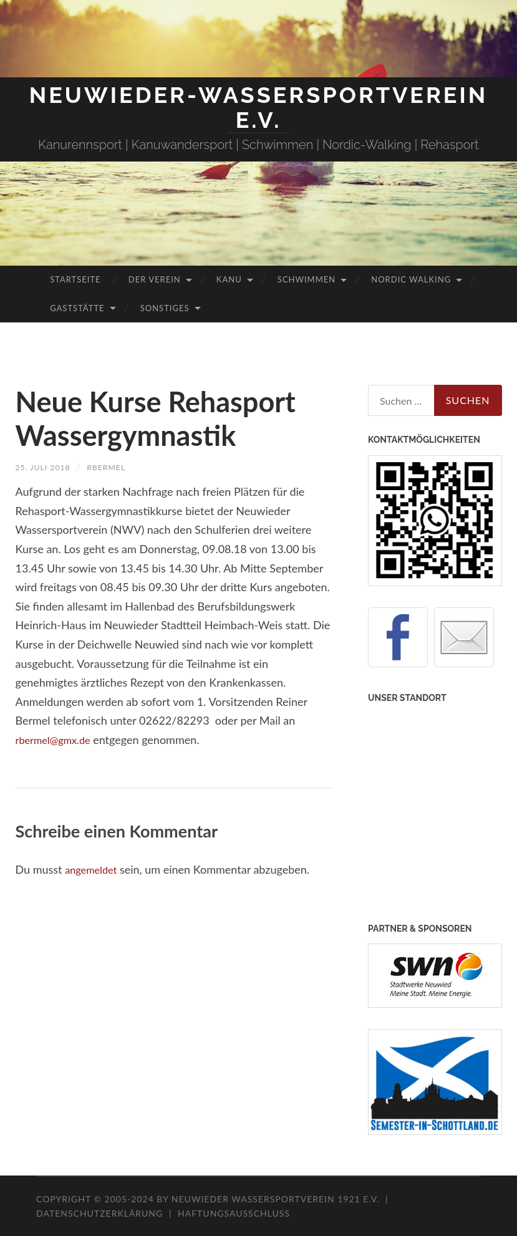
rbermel (115, 466)
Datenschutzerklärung (99, 1213)
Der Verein (154, 279)
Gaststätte (77, 308)
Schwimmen (307, 279)
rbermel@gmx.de (57, 739)
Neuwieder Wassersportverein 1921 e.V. (277, 1199)
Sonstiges (165, 308)
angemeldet (93, 869)
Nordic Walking (411, 279)
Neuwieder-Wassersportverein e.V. (258, 107)
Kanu (229, 279)
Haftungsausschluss (234, 1213)
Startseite (75, 279)
